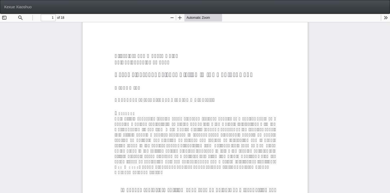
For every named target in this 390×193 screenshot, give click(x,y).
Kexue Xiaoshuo (18, 7)
